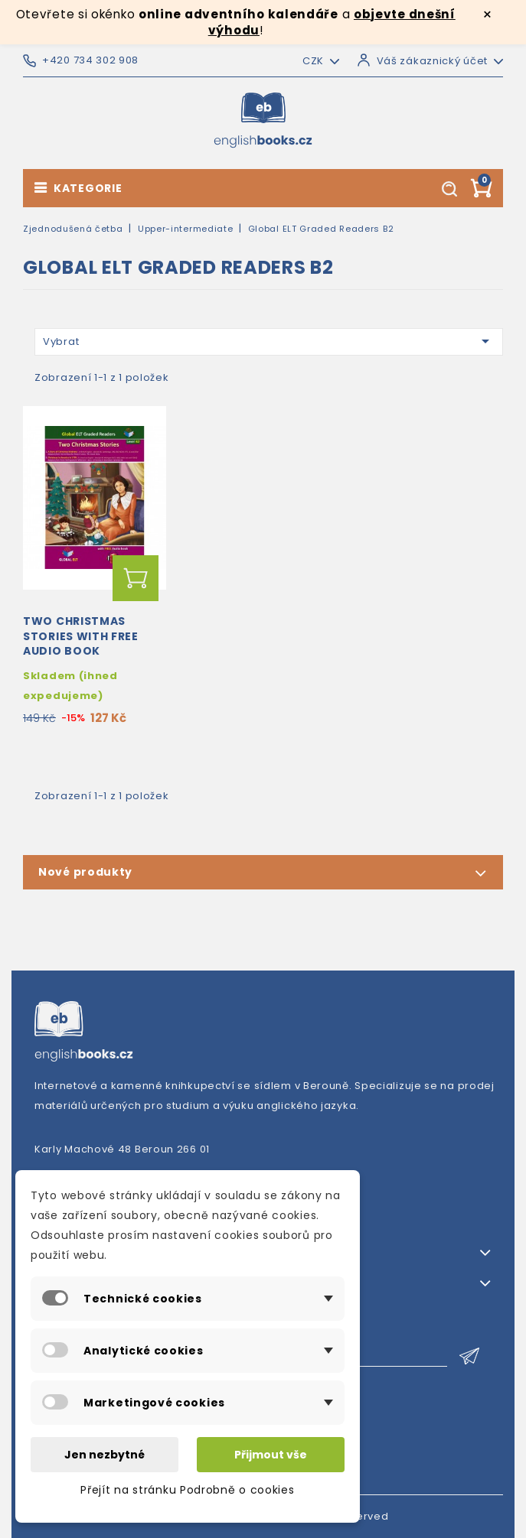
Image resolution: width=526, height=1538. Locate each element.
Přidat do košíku (135, 578)
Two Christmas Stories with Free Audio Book (81, 636)
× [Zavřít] (487, 14)
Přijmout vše (270, 1454)
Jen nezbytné (104, 1454)
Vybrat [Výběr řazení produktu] (269, 341)
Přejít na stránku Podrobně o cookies (187, 1489)
